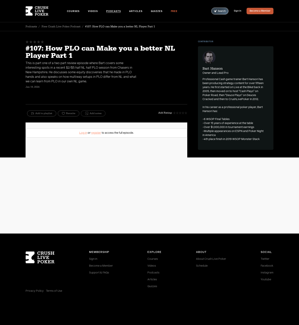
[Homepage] (46, 11)
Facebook (267, 266)
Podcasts (113, 11)
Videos (93, 11)
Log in (83, 133)
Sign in (93, 259)
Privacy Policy (35, 291)
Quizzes (156, 11)
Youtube (266, 279)
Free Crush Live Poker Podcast (61, 26)
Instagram (267, 272)
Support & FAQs (99, 272)
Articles (135, 11)
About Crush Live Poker (211, 259)
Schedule (202, 266)
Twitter (265, 259)
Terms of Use (54, 291)
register (96, 133)
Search (220, 11)
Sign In (237, 11)
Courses (73, 11)
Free (174, 11)
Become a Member (260, 11)
